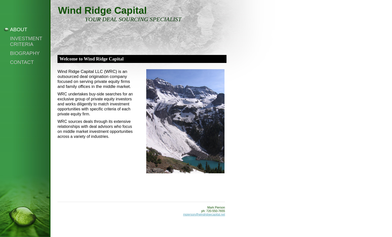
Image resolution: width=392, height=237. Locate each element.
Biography (25, 53)
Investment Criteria (26, 41)
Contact (22, 62)
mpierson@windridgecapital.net (204, 214)
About (18, 29)
